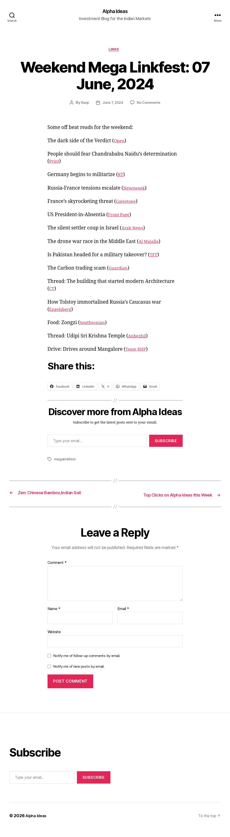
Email (123, 617)
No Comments (149, 104)
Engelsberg (62, 311)
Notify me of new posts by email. (78, 674)
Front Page (120, 217)
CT (52, 291)
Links (115, 51)
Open (120, 143)
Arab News (134, 230)
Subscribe (166, 442)
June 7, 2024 (112, 104)
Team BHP (137, 351)
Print (55, 163)
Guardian (120, 270)
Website (54, 640)
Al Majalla (150, 243)
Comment (57, 571)
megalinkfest (65, 461)
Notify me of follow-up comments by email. (86, 664)
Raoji (84, 104)
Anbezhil (138, 338)
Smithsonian (94, 325)
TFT (154, 257)
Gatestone (127, 203)
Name (54, 617)
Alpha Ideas (115, 11)
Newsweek (135, 190)
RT (121, 177)
